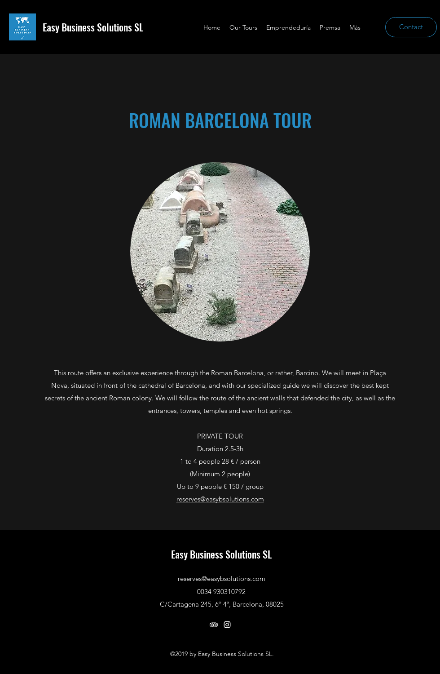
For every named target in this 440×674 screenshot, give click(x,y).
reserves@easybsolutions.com (220, 499)
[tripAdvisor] (213, 624)
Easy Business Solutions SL (93, 27)
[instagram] (227, 624)
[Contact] (411, 27)
